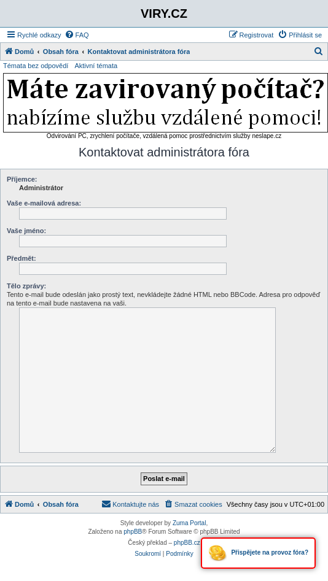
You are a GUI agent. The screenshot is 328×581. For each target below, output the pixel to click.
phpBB (132, 531)
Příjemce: (22, 179)
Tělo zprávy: (26, 286)
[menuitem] (76, 35)
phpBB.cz (187, 542)
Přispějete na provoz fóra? (258, 553)
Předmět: (21, 258)
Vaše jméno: (26, 230)
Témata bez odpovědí (35, 65)
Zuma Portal (189, 523)
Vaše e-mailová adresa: (44, 203)
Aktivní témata (95, 65)
